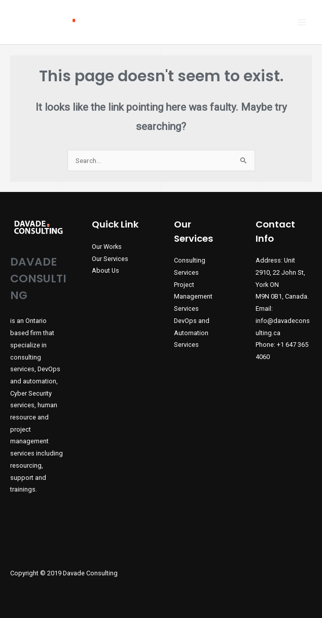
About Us (105, 270)
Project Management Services (193, 296)
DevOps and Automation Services (191, 332)
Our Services (110, 259)
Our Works (107, 246)
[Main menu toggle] (302, 22)
